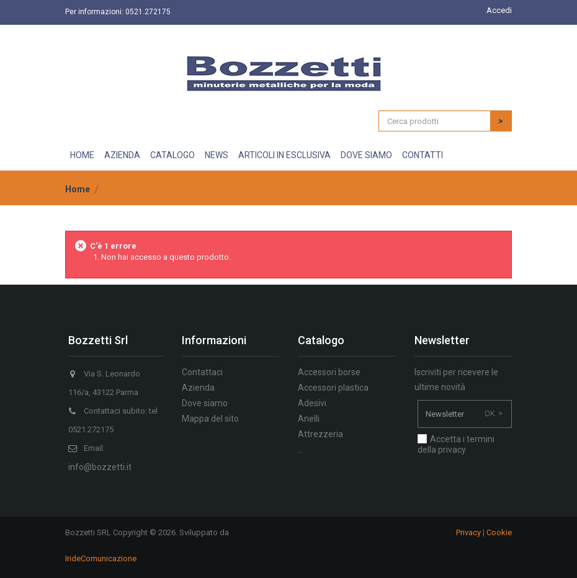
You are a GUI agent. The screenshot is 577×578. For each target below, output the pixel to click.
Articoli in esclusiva (284, 155)
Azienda (122, 155)
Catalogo (172, 155)
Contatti (422, 155)
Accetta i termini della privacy (456, 444)
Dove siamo (366, 155)
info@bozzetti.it (100, 467)
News (216, 155)
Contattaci (202, 372)
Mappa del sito (210, 419)
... (300, 450)
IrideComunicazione (100, 558)
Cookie (499, 532)
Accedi (499, 10)
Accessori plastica (333, 388)
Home (82, 155)
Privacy (468, 532)
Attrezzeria (320, 434)
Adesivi (312, 403)
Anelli (309, 419)
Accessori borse (329, 372)
